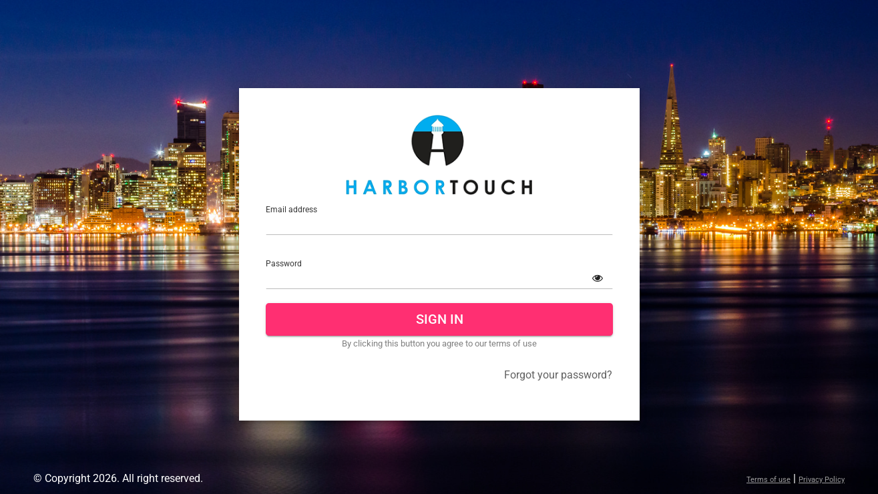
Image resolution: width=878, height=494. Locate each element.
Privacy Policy (822, 479)
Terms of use (768, 479)
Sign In (439, 319)
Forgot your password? (558, 374)
